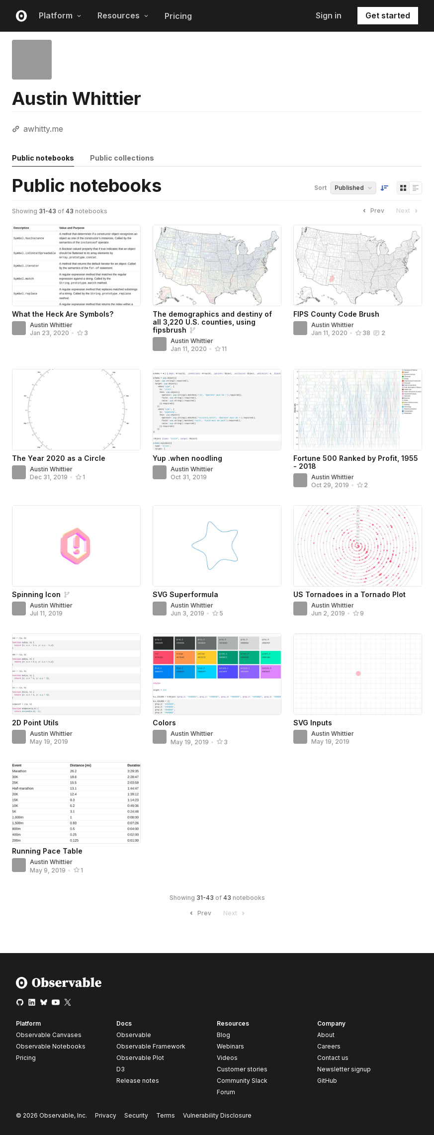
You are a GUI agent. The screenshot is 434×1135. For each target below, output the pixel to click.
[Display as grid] (403, 188)
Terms (165, 1115)
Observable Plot (140, 1057)
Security (136, 1115)
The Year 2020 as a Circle (58, 458)
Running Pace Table (47, 851)
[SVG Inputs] (357, 674)
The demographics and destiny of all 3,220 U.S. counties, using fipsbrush (212, 322)
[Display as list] (416, 188)
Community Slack (242, 1080)
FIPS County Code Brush (336, 314)
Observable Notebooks (51, 1046)
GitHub (327, 1080)
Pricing (178, 16)
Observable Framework (150, 1046)
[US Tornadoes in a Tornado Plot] (357, 546)
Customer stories (242, 1069)
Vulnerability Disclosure (217, 1115)
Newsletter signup (344, 1069)
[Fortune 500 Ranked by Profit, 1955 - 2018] (357, 409)
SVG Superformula (185, 594)
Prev (372, 211)
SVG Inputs (312, 722)
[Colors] (217, 674)
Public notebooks (43, 158)
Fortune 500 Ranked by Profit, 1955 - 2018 (355, 462)
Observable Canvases (49, 1035)
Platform (60, 15)
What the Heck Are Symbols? (62, 314)
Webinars (230, 1046)
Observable (133, 1035)
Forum (226, 1092)
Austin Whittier (51, 325)
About (326, 1035)
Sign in (329, 15)
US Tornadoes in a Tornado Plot (349, 594)
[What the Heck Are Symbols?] (76, 265)
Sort (320, 187)
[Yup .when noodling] (217, 409)
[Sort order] (384, 187)
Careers (329, 1046)
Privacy (105, 1115)
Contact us (332, 1057)
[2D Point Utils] (76, 674)
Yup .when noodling (187, 458)
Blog (223, 1035)
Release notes (137, 1080)
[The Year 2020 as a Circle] (76, 409)
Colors (164, 722)
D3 (120, 1069)
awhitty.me (43, 129)
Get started (387, 15)
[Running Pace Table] (76, 803)
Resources (123, 15)
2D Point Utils (35, 722)
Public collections (122, 158)
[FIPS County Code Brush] (357, 265)
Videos (227, 1057)
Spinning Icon (36, 594)
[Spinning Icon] (76, 546)
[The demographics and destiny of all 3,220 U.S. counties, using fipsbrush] (217, 265)
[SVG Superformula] (217, 546)
